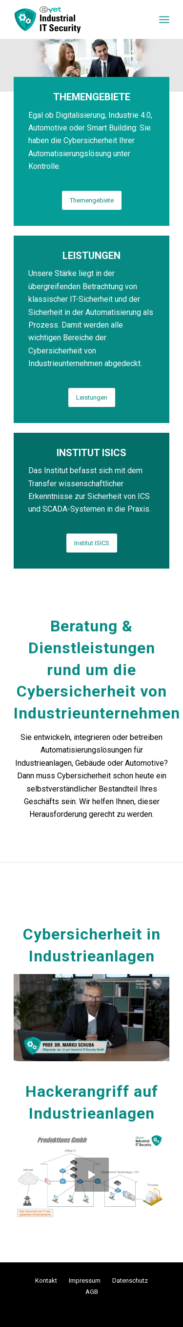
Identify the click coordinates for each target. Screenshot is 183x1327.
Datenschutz (130, 1280)
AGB (91, 1291)
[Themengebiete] (92, 200)
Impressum (85, 1280)
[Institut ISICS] (91, 543)
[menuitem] (164, 19)
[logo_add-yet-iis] (76, 19)
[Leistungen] (91, 397)
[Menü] (164, 19)
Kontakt (46, 1280)
